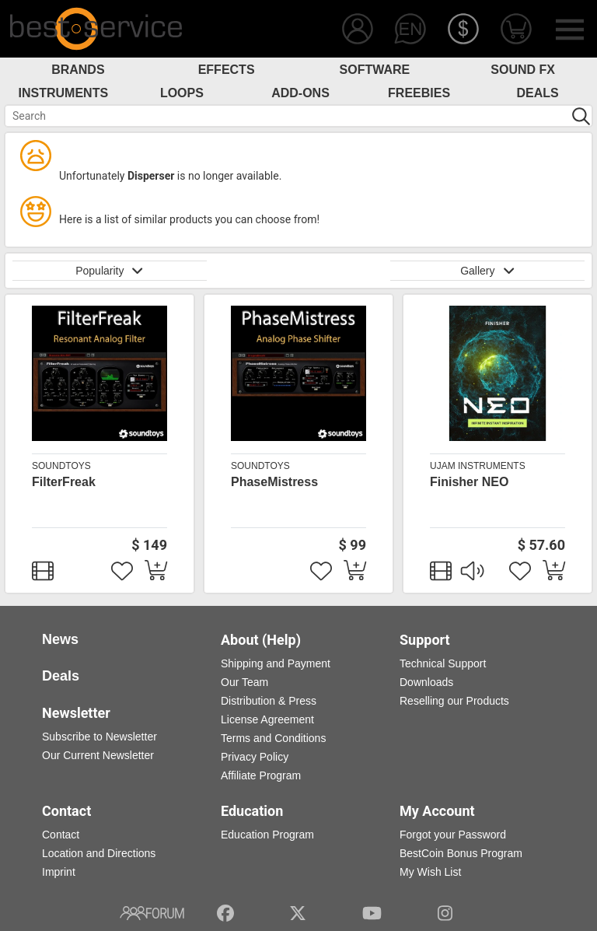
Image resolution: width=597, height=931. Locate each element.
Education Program (267, 834)
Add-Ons (300, 93)
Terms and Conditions (273, 738)
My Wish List (430, 872)
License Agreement (267, 719)
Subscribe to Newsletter (99, 736)
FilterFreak (64, 481)
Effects (226, 69)
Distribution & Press (268, 701)
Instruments (64, 93)
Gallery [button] (487, 271)
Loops (182, 93)
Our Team (244, 682)
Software (375, 69)
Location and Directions (98, 853)
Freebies (419, 93)
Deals (538, 93)
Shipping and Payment (275, 663)
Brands (77, 69)
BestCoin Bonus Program (461, 853)
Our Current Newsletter (98, 755)
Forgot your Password (453, 834)
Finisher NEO (469, 481)
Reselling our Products (454, 701)
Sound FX (523, 69)
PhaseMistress (274, 481)
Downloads (426, 682)
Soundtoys (61, 465)
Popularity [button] (109, 271)
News (60, 639)
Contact (60, 834)
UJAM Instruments (477, 465)
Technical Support (443, 663)
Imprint (58, 872)
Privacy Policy (254, 757)
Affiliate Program (261, 775)
